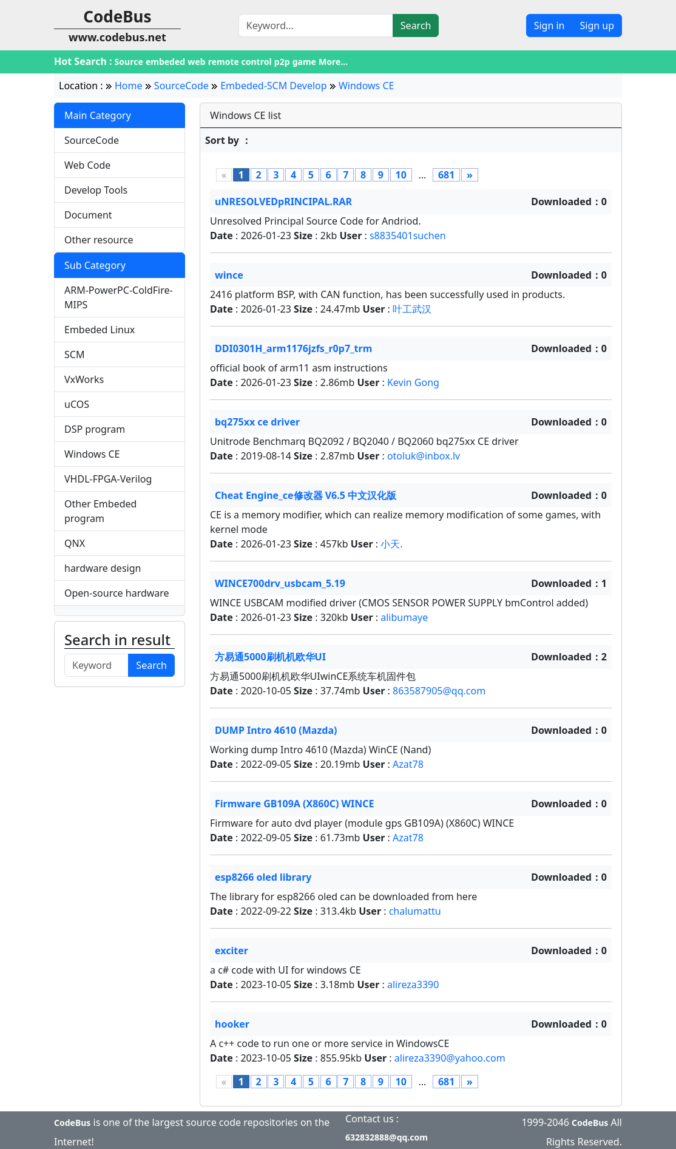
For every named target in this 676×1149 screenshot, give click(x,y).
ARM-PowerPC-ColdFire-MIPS (118, 297)
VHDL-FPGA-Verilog (108, 479)
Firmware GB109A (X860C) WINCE (294, 803)
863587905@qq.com (439, 690)
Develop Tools (95, 190)
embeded (165, 61)
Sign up (597, 25)
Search (416, 25)
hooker (232, 1024)
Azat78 (408, 764)
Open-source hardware (116, 593)
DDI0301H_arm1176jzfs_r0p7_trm (293, 348)
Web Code (87, 165)
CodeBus (72, 1122)
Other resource (99, 239)
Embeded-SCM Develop (273, 85)
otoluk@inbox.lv (423, 456)
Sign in (549, 25)
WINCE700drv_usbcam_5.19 (280, 583)
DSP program (94, 429)
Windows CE (366, 85)
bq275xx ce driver (257, 422)
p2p (282, 61)
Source (129, 61)
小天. (391, 544)
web (196, 61)
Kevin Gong (413, 382)
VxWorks (84, 379)
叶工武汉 (412, 309)
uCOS (76, 404)
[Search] (315, 25)
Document (88, 215)
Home (129, 85)
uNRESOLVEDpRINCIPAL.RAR (283, 201)
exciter (231, 950)
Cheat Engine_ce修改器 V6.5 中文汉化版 (305, 495)
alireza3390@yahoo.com (449, 1058)
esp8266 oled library (263, 877)
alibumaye (404, 617)
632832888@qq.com (386, 1137)
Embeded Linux (99, 329)
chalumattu (415, 911)
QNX (74, 543)
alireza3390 (413, 984)
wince (229, 275)
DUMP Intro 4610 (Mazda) (276, 730)
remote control (240, 61)
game (304, 61)
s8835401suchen (408, 235)
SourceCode (181, 85)
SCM (74, 354)
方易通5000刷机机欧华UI (270, 656)
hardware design (102, 568)
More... (333, 61)
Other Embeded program (100, 511)
